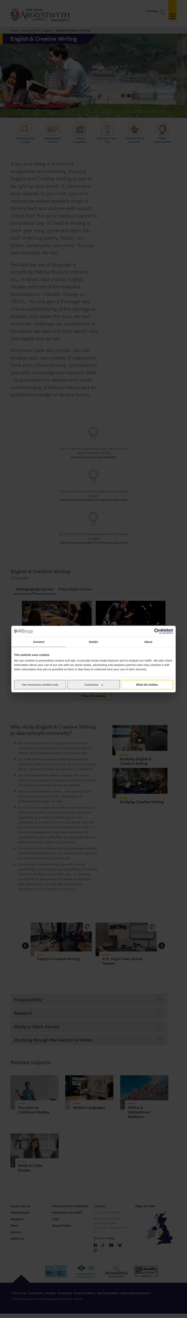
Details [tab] (93, 641)
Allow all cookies (147, 684)
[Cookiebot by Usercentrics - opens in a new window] (157, 631)
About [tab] (148, 641)
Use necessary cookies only (40, 684)
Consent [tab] (38, 641)
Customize (94, 684)
